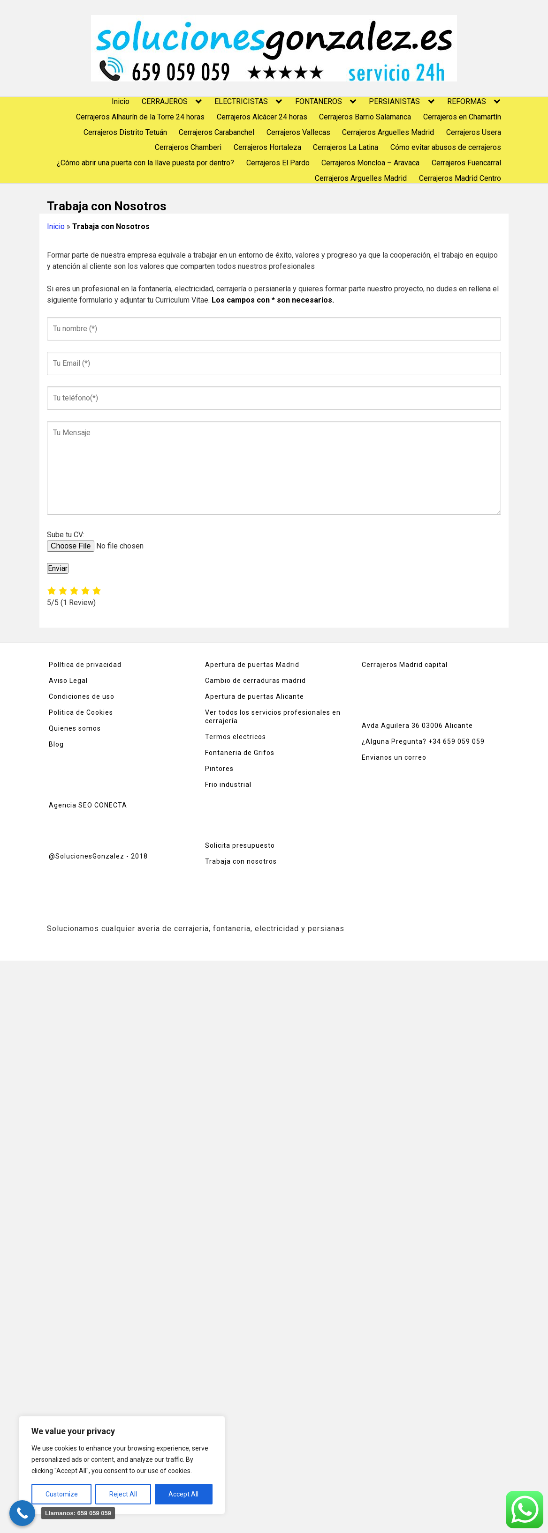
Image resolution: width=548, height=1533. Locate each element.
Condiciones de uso (81, 696)
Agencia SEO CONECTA (88, 805)
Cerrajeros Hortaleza (267, 147)
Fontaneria (224, 752)
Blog (56, 744)
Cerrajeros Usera (473, 132)
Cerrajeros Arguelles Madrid (388, 132)
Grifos (263, 752)
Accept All (183, 1494)
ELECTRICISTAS (241, 101)
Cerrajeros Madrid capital (405, 664)
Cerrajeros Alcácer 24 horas (262, 116)
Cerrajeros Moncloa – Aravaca (370, 162)
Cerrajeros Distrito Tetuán (125, 132)
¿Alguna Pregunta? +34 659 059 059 (423, 741)
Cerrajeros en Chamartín (462, 116)
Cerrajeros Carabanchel (216, 132)
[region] (122, 1465)
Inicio (120, 101)
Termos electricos (235, 737)
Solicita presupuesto (240, 845)
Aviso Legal (68, 680)
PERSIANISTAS (394, 101)
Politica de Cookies (81, 712)
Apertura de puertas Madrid (252, 664)
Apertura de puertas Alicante (254, 696)
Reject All (123, 1494)
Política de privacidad (85, 664)
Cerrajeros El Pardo (278, 162)
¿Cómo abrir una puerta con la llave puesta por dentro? (145, 162)
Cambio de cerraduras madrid (255, 680)
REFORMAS (466, 101)
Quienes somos (75, 728)
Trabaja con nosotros (241, 861)
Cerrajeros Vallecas (298, 132)
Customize (62, 1494)
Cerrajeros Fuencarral (466, 162)
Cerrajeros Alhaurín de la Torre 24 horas (140, 116)
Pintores (219, 768)
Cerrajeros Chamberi (188, 147)
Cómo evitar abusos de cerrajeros (445, 147)
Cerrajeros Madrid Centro (460, 178)
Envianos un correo (394, 757)
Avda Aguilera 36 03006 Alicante (417, 725)
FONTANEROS (318, 101)
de (248, 752)
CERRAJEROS (165, 101)
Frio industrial (228, 784)
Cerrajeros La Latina (345, 147)
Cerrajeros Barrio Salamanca (365, 116)
